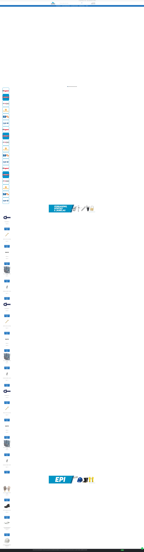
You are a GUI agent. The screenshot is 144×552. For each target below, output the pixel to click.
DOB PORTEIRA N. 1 (7, 221)
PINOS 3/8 (7, 256)
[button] (67, 86)
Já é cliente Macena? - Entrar (82, 0)
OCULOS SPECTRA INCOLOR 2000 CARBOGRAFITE (7, 528)
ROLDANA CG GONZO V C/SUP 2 (7, 291)
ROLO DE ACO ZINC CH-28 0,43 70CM (7, 274)
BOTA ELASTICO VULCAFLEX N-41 (7, 510)
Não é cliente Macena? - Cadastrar (91, 0)
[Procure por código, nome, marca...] (69, 3)
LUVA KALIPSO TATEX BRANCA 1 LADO (7, 493)
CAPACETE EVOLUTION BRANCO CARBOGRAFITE (7, 545)
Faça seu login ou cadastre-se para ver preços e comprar (7, 229)
